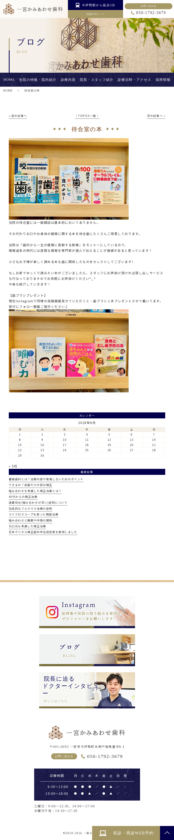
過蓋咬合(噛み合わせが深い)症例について (38, 502)
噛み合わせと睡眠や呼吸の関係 (30, 520)
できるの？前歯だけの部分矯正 (30, 485)
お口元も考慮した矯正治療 (27, 526)
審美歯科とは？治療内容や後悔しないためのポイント (46, 479)
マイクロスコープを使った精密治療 (34, 514)
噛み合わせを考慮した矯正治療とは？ (35, 491)
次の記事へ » (156, 116)
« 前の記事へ (18, 116)
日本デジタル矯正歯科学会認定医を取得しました (43, 532)
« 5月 (13, 466)
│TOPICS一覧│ (87, 116)
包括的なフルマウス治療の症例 (30, 508)
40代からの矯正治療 (23, 497)
